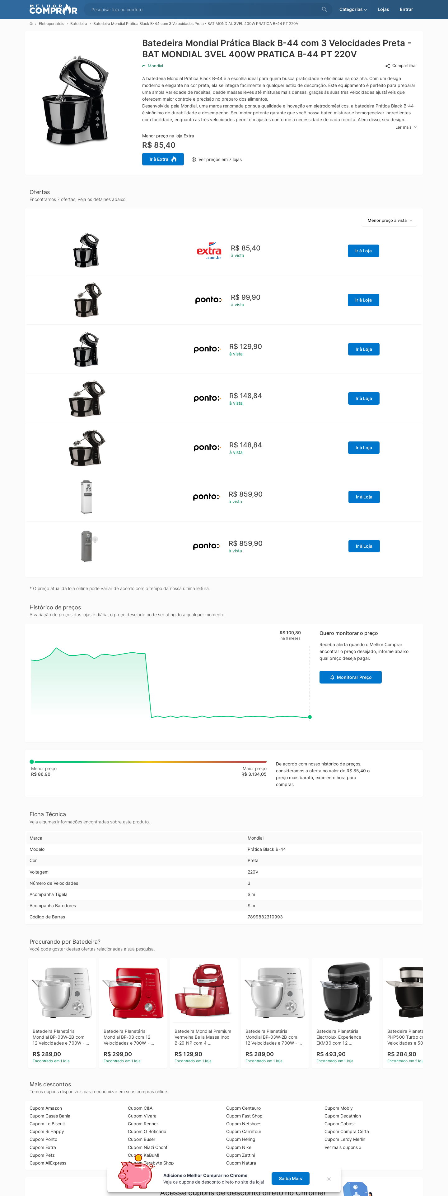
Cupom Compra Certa (346, 1131)
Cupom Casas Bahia (50, 1115)
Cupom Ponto (43, 1139)
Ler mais (406, 127)
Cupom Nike (238, 1147)
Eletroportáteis (51, 23)
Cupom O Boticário (147, 1131)
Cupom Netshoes (243, 1123)
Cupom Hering (240, 1139)
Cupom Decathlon (342, 1115)
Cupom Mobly (338, 1108)
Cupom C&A (140, 1108)
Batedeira (78, 23)
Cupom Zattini (240, 1155)
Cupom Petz (42, 1155)
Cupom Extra (43, 1147)
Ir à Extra (163, 159)
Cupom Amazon (46, 1108)
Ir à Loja (363, 250)
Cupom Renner (143, 1123)
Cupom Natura (241, 1162)
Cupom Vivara (142, 1115)
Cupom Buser (141, 1139)
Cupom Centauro (243, 1108)
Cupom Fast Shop (244, 1115)
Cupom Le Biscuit (47, 1123)
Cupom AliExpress (48, 1162)
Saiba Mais (290, 1178)
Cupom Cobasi (339, 1123)
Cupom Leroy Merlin (344, 1139)
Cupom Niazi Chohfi (148, 1147)
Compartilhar (401, 66)
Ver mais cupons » (343, 1147)
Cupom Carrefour (243, 1131)
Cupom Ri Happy (47, 1131)
